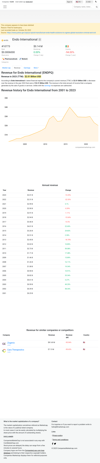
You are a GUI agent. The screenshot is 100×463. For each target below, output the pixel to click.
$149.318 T (29, 2)
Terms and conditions (60, 440)
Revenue (17, 68)
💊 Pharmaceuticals (9, 59)
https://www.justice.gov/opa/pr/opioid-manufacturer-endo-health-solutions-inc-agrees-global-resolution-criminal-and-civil (51, 33)
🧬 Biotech (23, 59)
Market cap (6, 68)
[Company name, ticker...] (85, 7)
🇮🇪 (67, 46)
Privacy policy (57, 436)
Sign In (69, 2)
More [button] (36, 68)
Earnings (27, 68)
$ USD (88, 2)
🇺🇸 (78, 2)
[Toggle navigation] (5, 6)
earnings (47, 86)
